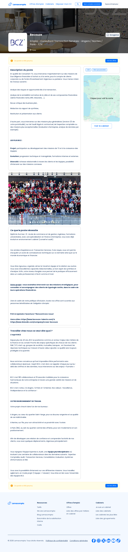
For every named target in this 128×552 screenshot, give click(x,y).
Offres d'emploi (36, 4)
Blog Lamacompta (45, 515)
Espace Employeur (111, 4)
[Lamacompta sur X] (103, 540)
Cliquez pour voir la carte (101, 98)
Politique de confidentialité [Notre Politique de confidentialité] (57, 540)
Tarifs (39, 507)
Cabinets (50, 4)
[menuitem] (49, 507)
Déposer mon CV (64, 4)
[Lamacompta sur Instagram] (98, 540)
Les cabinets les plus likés (106, 515)
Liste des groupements (105, 518)
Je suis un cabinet (103, 507)
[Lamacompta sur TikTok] (118, 540)
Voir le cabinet (101, 126)
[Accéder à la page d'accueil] (17, 4)
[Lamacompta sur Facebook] (94, 540)
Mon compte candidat (92, 4)
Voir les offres (111, 61)
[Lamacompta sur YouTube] (113, 540)
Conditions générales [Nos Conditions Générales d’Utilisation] (79, 540)
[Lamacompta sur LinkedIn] (108, 540)
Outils (39, 525)
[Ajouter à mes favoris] (113, 35)
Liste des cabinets (103, 511)
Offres (68, 507)
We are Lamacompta (46, 511)
